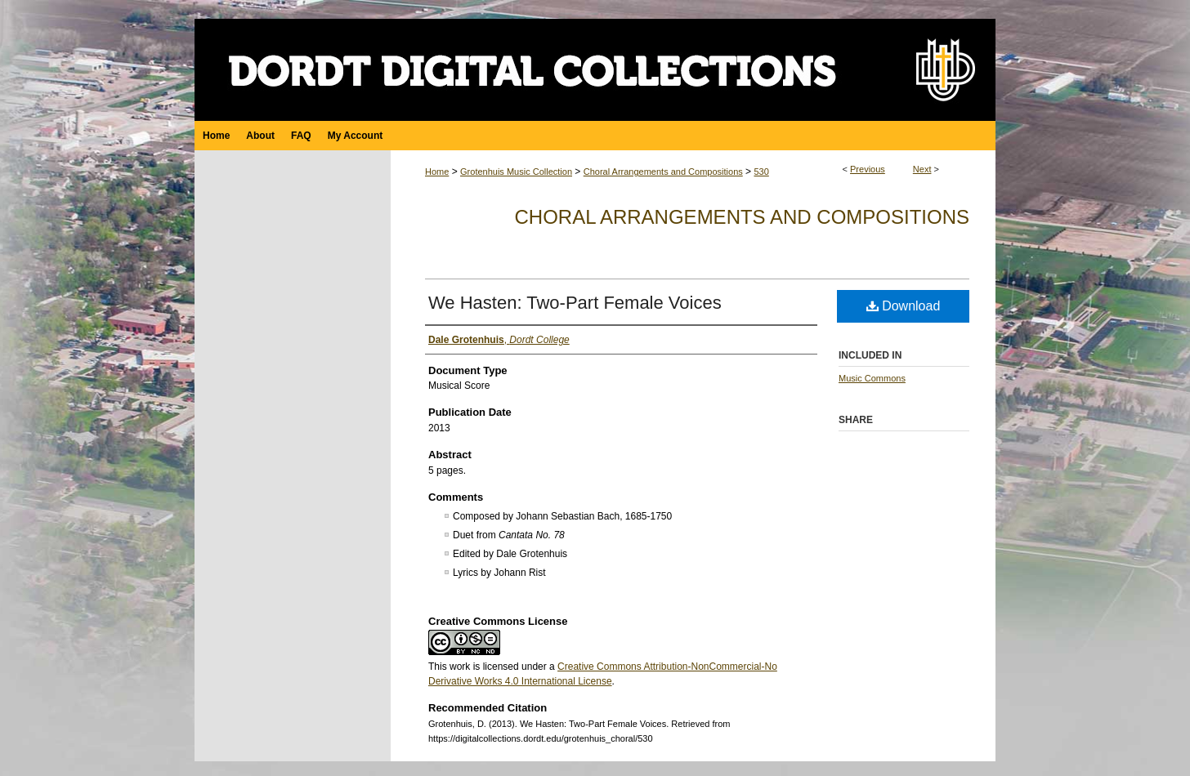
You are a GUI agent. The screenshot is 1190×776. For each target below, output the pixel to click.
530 (761, 171)
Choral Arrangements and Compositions (663, 171)
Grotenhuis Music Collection (516, 171)
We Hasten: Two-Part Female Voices (575, 302)
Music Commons (872, 378)
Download (903, 306)
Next (922, 169)
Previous (867, 169)
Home (437, 171)
